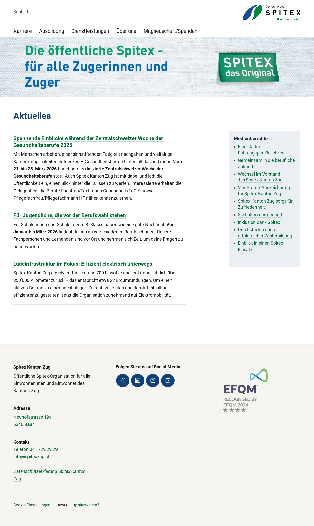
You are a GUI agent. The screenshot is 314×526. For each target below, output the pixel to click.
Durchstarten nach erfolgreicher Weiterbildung (265, 232)
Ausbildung (51, 31)
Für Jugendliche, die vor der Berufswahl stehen (69, 215)
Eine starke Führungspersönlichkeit (261, 150)
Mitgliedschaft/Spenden (170, 31)
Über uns (126, 31)
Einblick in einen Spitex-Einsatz (261, 246)
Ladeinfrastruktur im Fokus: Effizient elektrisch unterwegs (82, 264)
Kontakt (20, 11)
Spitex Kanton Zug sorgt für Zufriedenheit (265, 204)
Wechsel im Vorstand (259, 174)
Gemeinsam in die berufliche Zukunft (266, 163)
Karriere (23, 31)
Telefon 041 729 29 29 (35, 449)
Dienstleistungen (90, 31)
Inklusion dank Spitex (259, 222)
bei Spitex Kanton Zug (260, 179)
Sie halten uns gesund (260, 214)
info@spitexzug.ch (31, 456)
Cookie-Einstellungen (31, 505)
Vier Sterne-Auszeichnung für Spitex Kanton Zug (264, 190)
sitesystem (88, 505)
